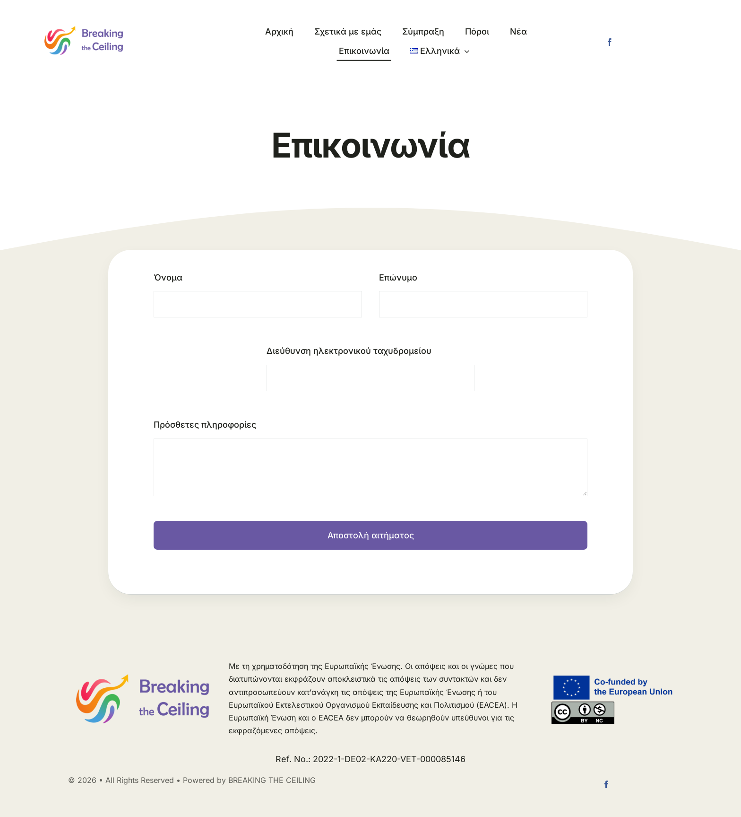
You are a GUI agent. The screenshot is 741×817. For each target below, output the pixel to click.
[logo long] (83, 30)
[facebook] (609, 42)
